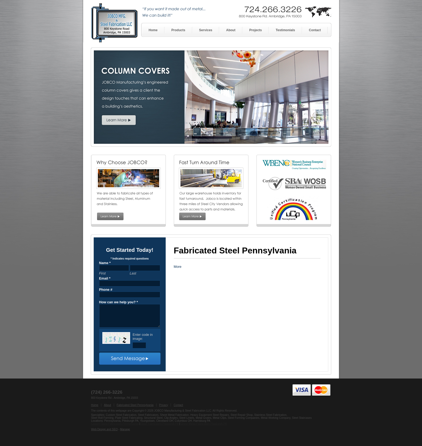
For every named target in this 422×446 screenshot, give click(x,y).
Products (178, 30)
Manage (125, 429)
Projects (255, 30)
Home (153, 30)
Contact (315, 30)
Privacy (163, 405)
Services (205, 30)
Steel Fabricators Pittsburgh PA (159, 423)
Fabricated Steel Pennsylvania (135, 405)
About (230, 30)
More (178, 267)
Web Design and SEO (104, 429)
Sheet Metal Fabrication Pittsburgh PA (204, 423)
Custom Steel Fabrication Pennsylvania (115, 423)
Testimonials (285, 30)
